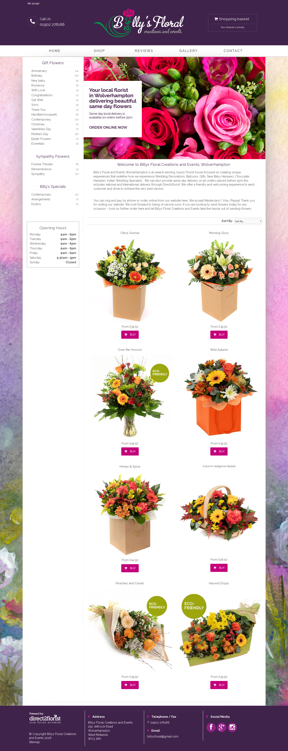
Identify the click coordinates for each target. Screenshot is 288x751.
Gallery (188, 51)
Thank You (38, 109)
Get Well (37, 100)
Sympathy (38, 174)
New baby (38, 80)
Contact (233, 51)
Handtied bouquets (44, 114)
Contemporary (41, 119)
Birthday (36, 75)
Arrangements (40, 199)
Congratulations (42, 95)
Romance (37, 85)
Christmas (38, 124)
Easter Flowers (41, 138)
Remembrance (41, 169)
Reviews (144, 51)
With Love (38, 90)
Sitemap (34, 742)
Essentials (37, 143)
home (55, 51)
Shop (99, 51)
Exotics (36, 204)
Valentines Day (41, 129)
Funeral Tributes (42, 164)
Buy (130, 334)
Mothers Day (39, 134)
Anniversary (39, 71)
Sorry (35, 104)
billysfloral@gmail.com (162, 736)
